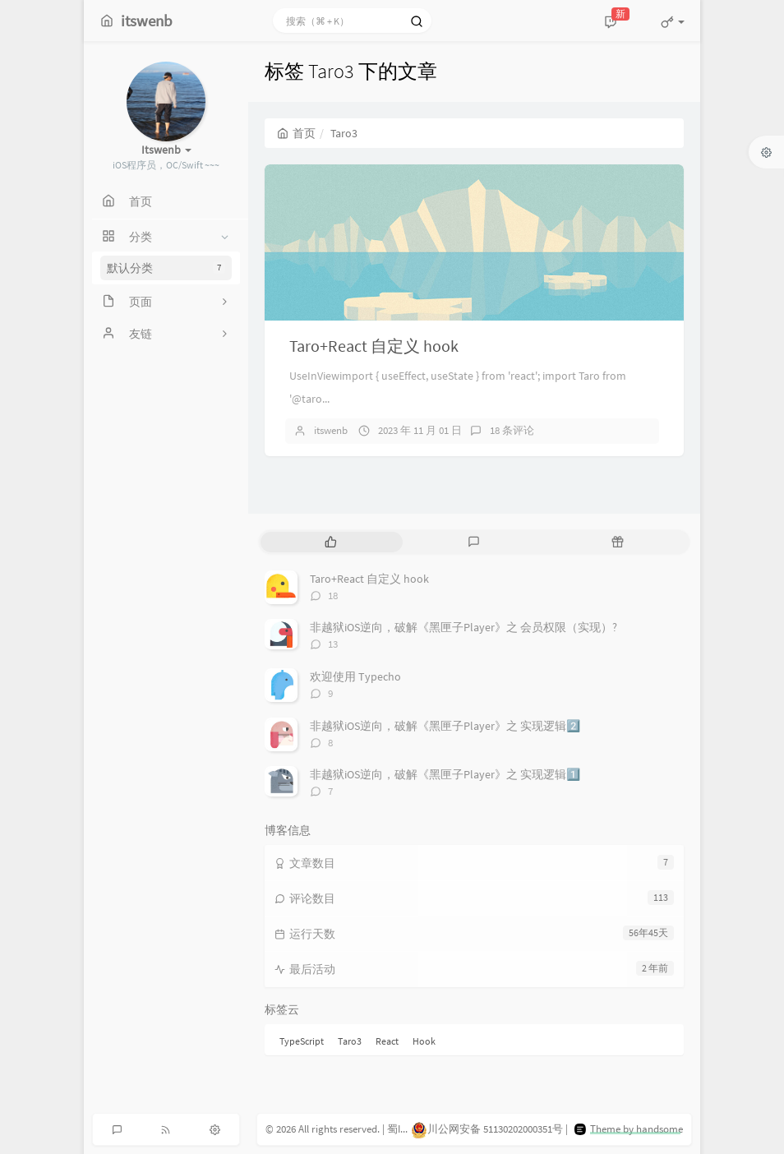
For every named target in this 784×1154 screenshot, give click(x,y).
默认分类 (166, 268)
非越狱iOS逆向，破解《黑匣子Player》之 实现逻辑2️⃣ (445, 725)
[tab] (331, 542)
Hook (424, 1041)
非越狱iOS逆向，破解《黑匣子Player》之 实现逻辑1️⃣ (445, 774)
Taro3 (350, 1041)
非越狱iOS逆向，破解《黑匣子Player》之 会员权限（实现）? (463, 627)
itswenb (331, 430)
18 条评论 (512, 430)
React (387, 1041)
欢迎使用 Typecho (355, 676)
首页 (296, 133)
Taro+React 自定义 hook (374, 345)
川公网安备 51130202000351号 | (490, 1129)
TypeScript (301, 1041)
